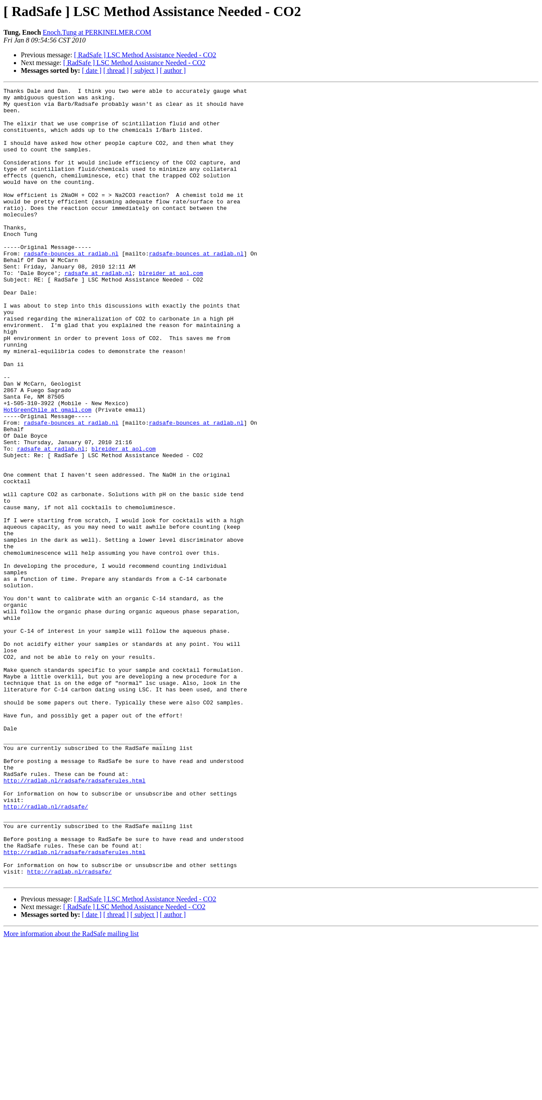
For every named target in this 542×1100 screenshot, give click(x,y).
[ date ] (91, 70)
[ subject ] (144, 70)
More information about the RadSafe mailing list (71, 1092)
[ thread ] (116, 70)
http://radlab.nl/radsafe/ (45, 951)
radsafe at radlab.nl (98, 310)
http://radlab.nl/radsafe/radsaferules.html (74, 919)
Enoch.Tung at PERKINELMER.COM (97, 32)
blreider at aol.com (171, 310)
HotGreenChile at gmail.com (47, 474)
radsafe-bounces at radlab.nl (71, 287)
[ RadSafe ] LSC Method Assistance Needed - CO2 (145, 55)
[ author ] (173, 70)
